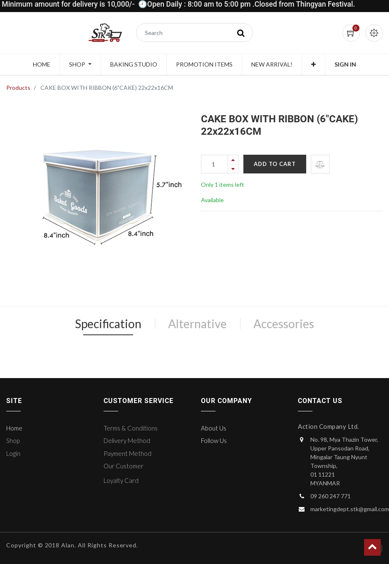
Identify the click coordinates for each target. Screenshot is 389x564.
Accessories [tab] (283, 324)
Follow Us (214, 440)
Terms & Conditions (131, 428)
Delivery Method (127, 440)
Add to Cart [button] (275, 164)
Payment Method (127, 453)
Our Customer (124, 466)
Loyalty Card (121, 480)
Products (18, 87)
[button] (313, 64)
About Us (213, 428)
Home (14, 428)
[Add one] (233, 159)
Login (13, 453)
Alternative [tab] (197, 324)
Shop (13, 440)
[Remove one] (233, 168)
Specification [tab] (108, 324)
